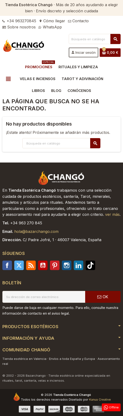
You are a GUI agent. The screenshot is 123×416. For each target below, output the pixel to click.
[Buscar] (94, 39)
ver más (112, 214)
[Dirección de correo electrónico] (43, 297)
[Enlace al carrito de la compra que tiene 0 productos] (110, 52)
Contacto (78, 20)
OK (102, 296)
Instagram (66, 265)
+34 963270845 (19, 20)
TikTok (90, 265)
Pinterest (54, 265)
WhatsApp (50, 27)
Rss (31, 265)
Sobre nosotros (19, 27)
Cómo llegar (52, 20)
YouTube (43, 265)
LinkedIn (78, 265)
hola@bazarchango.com (36, 231)
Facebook (7, 265)
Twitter (19, 265)
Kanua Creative (100, 399)
